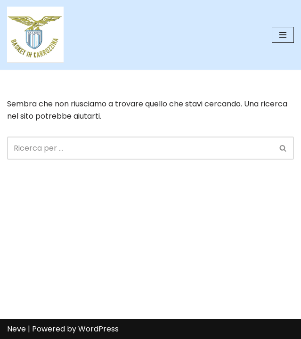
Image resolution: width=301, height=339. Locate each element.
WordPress (98, 328)
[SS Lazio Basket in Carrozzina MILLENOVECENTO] (35, 35)
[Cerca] (140, 148)
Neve (16, 328)
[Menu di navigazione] (283, 35)
